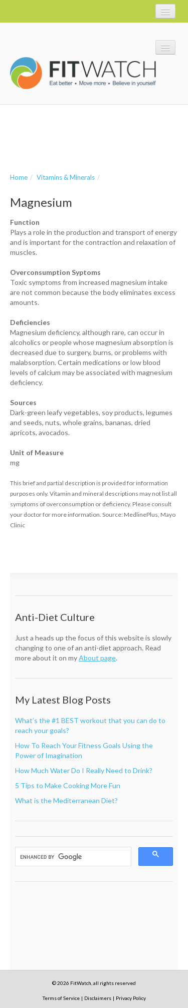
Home (19, 177)
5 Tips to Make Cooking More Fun (67, 785)
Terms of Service (61, 998)
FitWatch (83, 73)
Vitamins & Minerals (66, 177)
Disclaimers (97, 998)
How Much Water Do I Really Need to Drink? (83, 770)
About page (97, 657)
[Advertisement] (90, 137)
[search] (75, 857)
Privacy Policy (131, 998)
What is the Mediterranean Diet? (66, 800)
